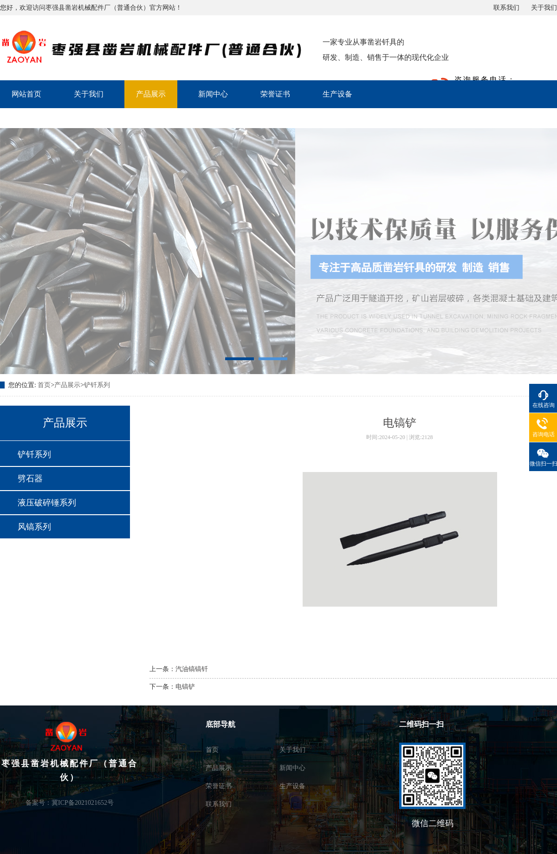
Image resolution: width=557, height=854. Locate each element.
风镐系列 (34, 526)
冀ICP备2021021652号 (83, 802)
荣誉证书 (275, 94)
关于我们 (544, 7)
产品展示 (151, 94)
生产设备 (337, 94)
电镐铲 (185, 686)
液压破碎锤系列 (47, 502)
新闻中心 (213, 94)
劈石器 (30, 478)
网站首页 (26, 94)
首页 (44, 385)
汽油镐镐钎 (191, 669)
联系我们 (506, 7)
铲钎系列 (97, 385)
